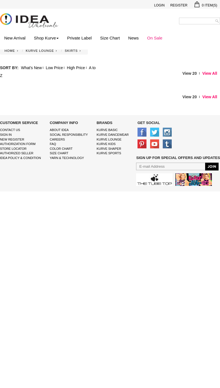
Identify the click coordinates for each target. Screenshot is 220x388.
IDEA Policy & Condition (20, 158)
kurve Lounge (109, 139)
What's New (31, 68)
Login (159, 5)
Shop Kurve (46, 38)
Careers (57, 139)
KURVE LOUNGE (40, 50)
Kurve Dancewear (113, 134)
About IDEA (59, 130)
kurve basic (107, 130)
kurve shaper (109, 148)
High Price (76, 68)
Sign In (6, 134)
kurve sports (109, 153)
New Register (12, 139)
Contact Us (10, 130)
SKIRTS (71, 50)
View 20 (189, 73)
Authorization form (18, 144)
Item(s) (205, 5)
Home (9, 50)
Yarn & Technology (67, 158)
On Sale (154, 38)
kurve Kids (106, 144)
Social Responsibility (69, 134)
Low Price (54, 68)
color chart (61, 148)
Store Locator (13, 148)
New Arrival (15, 38)
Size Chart (110, 38)
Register (178, 5)
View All (209, 73)
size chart (59, 153)
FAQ (53, 144)
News (133, 38)
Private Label (79, 38)
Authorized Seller (16, 153)
